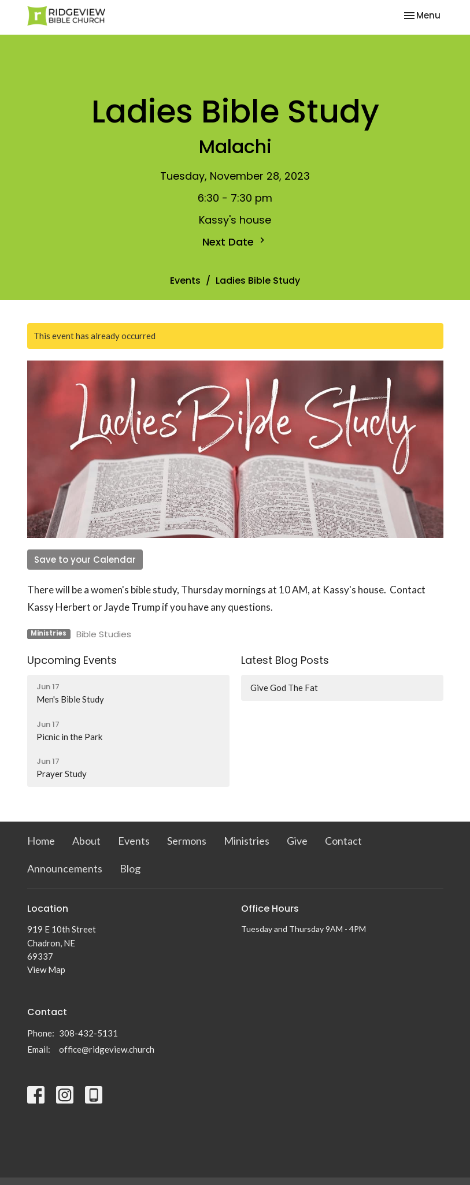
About (86, 840)
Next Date (235, 242)
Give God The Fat (284, 687)
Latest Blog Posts (285, 660)
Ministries (246, 840)
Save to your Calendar (85, 560)
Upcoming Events (72, 660)
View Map (46, 969)
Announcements (64, 868)
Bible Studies (103, 634)
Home (41, 840)
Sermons (186, 840)
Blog (130, 868)
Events (185, 280)
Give (297, 840)
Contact (343, 840)
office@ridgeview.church (106, 1049)
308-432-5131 (88, 1033)
